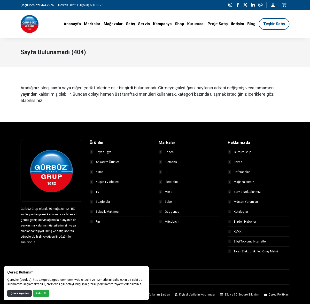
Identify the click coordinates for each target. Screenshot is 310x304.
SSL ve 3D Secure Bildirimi (239, 294)
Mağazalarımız (241, 182)
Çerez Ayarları (19, 293)
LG (164, 172)
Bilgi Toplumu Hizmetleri (247, 241)
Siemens (168, 162)
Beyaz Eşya (100, 152)
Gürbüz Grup (239, 152)
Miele (165, 192)
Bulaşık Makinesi (104, 211)
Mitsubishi (169, 221)
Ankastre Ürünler (104, 162)
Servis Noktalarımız (244, 192)
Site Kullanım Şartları (154, 294)
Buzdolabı (100, 201)
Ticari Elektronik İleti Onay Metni (253, 251)
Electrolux (168, 182)
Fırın (95, 221)
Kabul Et (41, 293)
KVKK (234, 231)
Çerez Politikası (276, 294)
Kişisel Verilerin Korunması (195, 294)
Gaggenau (169, 211)
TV (94, 192)
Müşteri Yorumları (243, 201)
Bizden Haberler (242, 221)
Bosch (166, 152)
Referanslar (239, 172)
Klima (96, 172)
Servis (235, 162)
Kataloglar (238, 211)
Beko (165, 201)
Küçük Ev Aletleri (104, 182)
